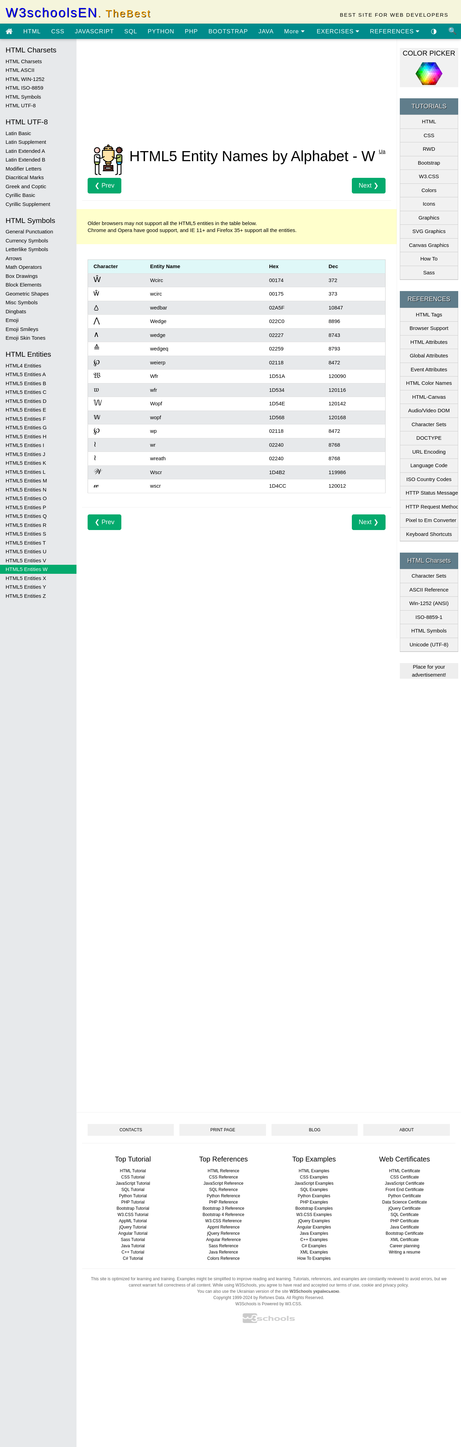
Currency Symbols (27, 240)
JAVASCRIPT (94, 31)
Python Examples (314, 1195)
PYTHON (161, 31)
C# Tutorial (133, 1258)
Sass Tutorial (133, 1239)
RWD (429, 149)
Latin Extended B (25, 160)
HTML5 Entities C (26, 392)
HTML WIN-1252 (25, 79)
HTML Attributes (428, 342)
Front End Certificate (405, 1189)
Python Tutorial (133, 1195)
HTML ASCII (20, 70)
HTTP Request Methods (432, 507)
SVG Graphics (429, 231)
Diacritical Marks (25, 177)
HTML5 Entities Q (26, 516)
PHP (191, 31)
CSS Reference (223, 1177)
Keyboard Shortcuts (429, 534)
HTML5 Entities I (25, 445)
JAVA (266, 31)
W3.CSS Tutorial (133, 1214)
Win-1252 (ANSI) (428, 603)
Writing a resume (404, 1252)
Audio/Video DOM (429, 410)
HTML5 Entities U (26, 551)
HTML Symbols (23, 97)
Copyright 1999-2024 (232, 1297)
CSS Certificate (404, 1177)
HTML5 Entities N (26, 490)
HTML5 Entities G (26, 427)
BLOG (315, 1129)
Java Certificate (404, 1227)
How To (429, 259)
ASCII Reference (429, 590)
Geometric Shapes (27, 294)
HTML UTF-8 (21, 105)
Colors (428, 190)
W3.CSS (429, 176)
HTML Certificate (404, 1170)
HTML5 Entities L (26, 472)
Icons (429, 204)
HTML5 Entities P (26, 507)
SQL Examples (314, 1189)
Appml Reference (223, 1227)
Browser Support (429, 328)
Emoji (12, 320)
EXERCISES (338, 31)
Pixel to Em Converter (431, 520)
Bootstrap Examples (314, 1208)
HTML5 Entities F (26, 419)
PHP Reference (223, 1202)
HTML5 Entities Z (26, 596)
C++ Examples (314, 1239)
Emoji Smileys (22, 329)
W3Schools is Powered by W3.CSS (268, 1303)
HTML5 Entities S (26, 534)
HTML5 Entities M (26, 480)
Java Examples (314, 1233)
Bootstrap (429, 163)
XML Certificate (404, 1239)
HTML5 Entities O (26, 498)
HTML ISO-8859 (24, 88)
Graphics (429, 218)
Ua (382, 151)
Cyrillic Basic (20, 195)
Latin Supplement (26, 142)
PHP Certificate (404, 1220)
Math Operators (24, 267)
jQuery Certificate (404, 1208)
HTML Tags (429, 314)
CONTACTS (131, 1129)
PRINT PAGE (222, 1129)
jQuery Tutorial (132, 1227)
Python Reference (223, 1195)
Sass (429, 272)
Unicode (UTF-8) (429, 644)
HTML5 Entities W (27, 569)
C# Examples (314, 1245)
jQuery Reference (223, 1233)
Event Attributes (429, 369)
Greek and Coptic (26, 186)
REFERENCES (395, 31)
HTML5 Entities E (26, 410)
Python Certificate (404, 1195)
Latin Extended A (25, 151)
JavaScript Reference (223, 1183)
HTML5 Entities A (26, 374)
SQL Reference (223, 1189)
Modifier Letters (23, 169)
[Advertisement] (237, 93)
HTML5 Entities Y (26, 587)
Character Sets (429, 424)
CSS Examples (314, 1177)
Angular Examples (314, 1227)
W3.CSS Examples (314, 1214)
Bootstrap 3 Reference (223, 1208)
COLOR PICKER (429, 53)
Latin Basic (18, 133)
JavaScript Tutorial (133, 1183)
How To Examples (314, 1258)
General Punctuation (29, 231)
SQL (130, 31)
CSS (57, 31)
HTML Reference (223, 1170)
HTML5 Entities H (26, 436)
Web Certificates (404, 1159)
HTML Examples (314, 1170)
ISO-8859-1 (429, 617)
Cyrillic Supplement (28, 204)
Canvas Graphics (429, 245)
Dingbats (16, 311)
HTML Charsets (24, 61)
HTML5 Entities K (26, 463)
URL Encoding (429, 452)
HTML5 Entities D (26, 401)
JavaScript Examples (313, 1183)
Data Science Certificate (404, 1202)
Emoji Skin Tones (26, 338)
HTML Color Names (429, 383)
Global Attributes (429, 355)
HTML (32, 31)
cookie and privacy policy (385, 1285)
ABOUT (406, 1129)
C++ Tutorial (133, 1252)
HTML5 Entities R (26, 525)
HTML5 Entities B (26, 383)
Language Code (428, 465)
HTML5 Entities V (26, 560)
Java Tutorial (133, 1245)
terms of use (347, 1285)
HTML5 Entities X (26, 578)
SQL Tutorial (132, 1189)
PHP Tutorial (133, 1202)
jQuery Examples (314, 1220)
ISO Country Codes (429, 479)
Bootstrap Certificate (404, 1233)
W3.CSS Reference (223, 1220)
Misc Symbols (22, 302)
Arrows (14, 258)
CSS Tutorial (133, 1177)
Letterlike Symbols (27, 249)
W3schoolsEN (78, 12)
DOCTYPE (429, 438)
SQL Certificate (404, 1214)
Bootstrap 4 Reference (223, 1214)
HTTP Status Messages (432, 493)
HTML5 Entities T (26, 543)
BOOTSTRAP (228, 31)
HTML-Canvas (429, 397)
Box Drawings (22, 276)
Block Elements (23, 285)
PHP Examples (314, 1202)
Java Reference (223, 1252)
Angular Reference (223, 1239)
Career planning (404, 1245)
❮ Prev (104, 185)
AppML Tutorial (133, 1220)
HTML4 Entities (23, 366)
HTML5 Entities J (25, 454)
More (294, 31)
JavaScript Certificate (404, 1183)
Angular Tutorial (132, 1233)
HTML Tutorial (133, 1170)
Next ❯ (369, 185)
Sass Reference (223, 1245)
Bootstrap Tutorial (132, 1208)
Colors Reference (223, 1258)
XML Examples (314, 1252)
